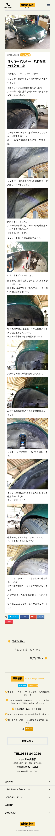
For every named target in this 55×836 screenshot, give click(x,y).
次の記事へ (36, 658)
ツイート (13, 616)
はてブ (41, 616)
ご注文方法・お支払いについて (18, 789)
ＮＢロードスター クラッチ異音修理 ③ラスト (29, 714)
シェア (24, 616)
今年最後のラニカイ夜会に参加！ (29, 709)
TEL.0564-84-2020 (27, 753)
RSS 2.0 (29, 728)
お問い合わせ (11, 813)
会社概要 (9, 805)
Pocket (9, 621)
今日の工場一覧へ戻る (27, 649)
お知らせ (22, 685)
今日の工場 (25, 55)
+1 (33, 616)
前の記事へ (18, 641)
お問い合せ (27, 741)
